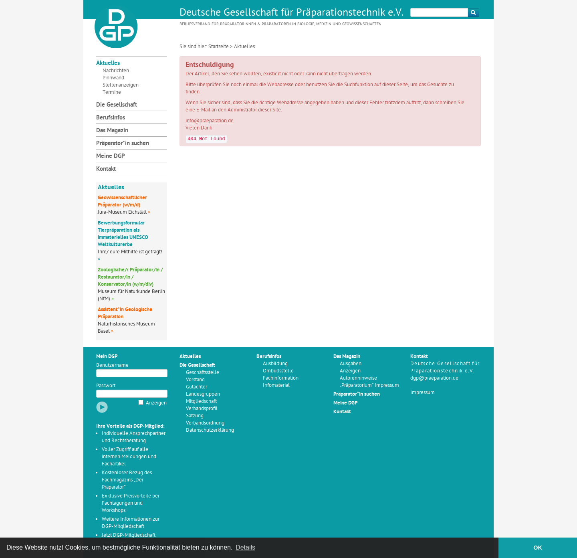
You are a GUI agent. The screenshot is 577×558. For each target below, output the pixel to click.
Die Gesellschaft (116, 105)
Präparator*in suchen (122, 144)
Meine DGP (110, 156)
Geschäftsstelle (202, 372)
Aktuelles (108, 63)
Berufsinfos (110, 118)
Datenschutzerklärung (210, 430)
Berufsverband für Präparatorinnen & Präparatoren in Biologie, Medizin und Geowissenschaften (280, 24)
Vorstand (195, 379)
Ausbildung (275, 363)
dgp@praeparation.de (434, 378)
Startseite (218, 46)
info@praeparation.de (210, 120)
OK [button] (537, 547)
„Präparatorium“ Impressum (369, 385)
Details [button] (245, 547)
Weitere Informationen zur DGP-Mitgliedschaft (130, 523)
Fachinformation (281, 378)
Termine (112, 92)
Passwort (105, 385)
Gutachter (196, 387)
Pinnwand (113, 78)
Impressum (422, 392)
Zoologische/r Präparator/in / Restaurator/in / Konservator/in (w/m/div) (130, 277)
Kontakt (106, 169)
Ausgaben (350, 363)
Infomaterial (276, 385)
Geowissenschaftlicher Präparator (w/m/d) (122, 201)
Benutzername (112, 365)
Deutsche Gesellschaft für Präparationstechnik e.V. (292, 13)
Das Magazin (112, 131)
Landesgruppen (203, 394)
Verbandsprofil (202, 408)
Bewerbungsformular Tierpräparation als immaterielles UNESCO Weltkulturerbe (123, 234)
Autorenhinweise (358, 378)
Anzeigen (156, 403)
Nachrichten (116, 70)
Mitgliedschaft (201, 401)
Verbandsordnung (205, 423)
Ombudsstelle (278, 371)
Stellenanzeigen (121, 85)
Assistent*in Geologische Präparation (125, 313)
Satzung (195, 415)
